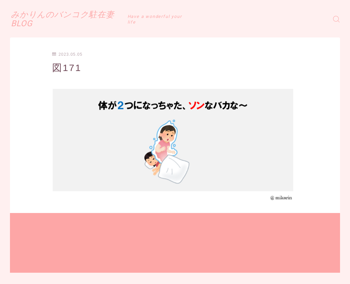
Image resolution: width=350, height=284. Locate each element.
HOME (17, 255)
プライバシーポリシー (66, 275)
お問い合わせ (113, 275)
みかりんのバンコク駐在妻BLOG (89, 19)
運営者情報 (21, 275)
